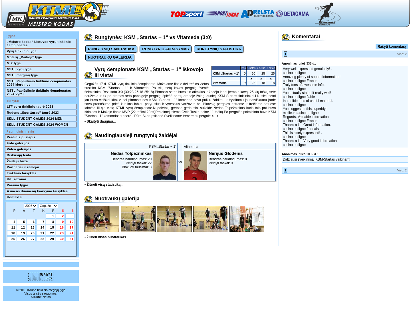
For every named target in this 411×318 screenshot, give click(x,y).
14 (43, 227)
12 (23, 227)
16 (62, 227)
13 (33, 227)
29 (52, 239)
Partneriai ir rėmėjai (23, 167)
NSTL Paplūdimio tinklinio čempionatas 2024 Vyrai (39, 92)
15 (52, 227)
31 (72, 239)
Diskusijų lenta (19, 155)
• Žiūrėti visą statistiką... (103, 185)
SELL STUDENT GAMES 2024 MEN (35, 118)
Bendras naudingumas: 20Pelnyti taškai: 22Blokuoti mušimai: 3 (131, 160)
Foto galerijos (18, 143)
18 (13, 233)
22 (52, 233)
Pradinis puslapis (21, 137)
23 (62, 233)
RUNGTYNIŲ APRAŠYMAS (165, 49)
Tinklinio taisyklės (22, 173)
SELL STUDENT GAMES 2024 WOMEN (37, 124)
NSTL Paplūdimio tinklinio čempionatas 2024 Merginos (39, 82)
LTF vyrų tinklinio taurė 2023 (30, 106)
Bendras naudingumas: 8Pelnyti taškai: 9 (229, 158)
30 (62, 239)
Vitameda (220, 83)
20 (33, 233)
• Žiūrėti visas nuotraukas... (106, 237)
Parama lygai (17, 185)
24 (72, 233)
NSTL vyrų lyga (19, 69)
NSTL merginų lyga (22, 75)
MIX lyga (14, 63)
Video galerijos (19, 149)
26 (23, 239)
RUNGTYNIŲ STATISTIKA (219, 49)
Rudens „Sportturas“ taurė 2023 (33, 112)
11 (13, 227)
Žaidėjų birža (17, 161)
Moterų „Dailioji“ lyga (24, 57)
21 (43, 233)
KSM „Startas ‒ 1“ (226, 73)
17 (72, 227)
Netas (47, 297)
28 (43, 239)
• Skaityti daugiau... (100, 121)
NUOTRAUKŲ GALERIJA (110, 57)
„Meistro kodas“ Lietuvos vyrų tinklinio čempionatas (39, 43)
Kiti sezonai (16, 179)
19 (23, 233)
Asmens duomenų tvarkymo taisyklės (37, 191)
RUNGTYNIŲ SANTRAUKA (111, 49)
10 (72, 221)
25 (13, 239)
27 (33, 239)
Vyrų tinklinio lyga (22, 51)
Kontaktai (15, 197)
